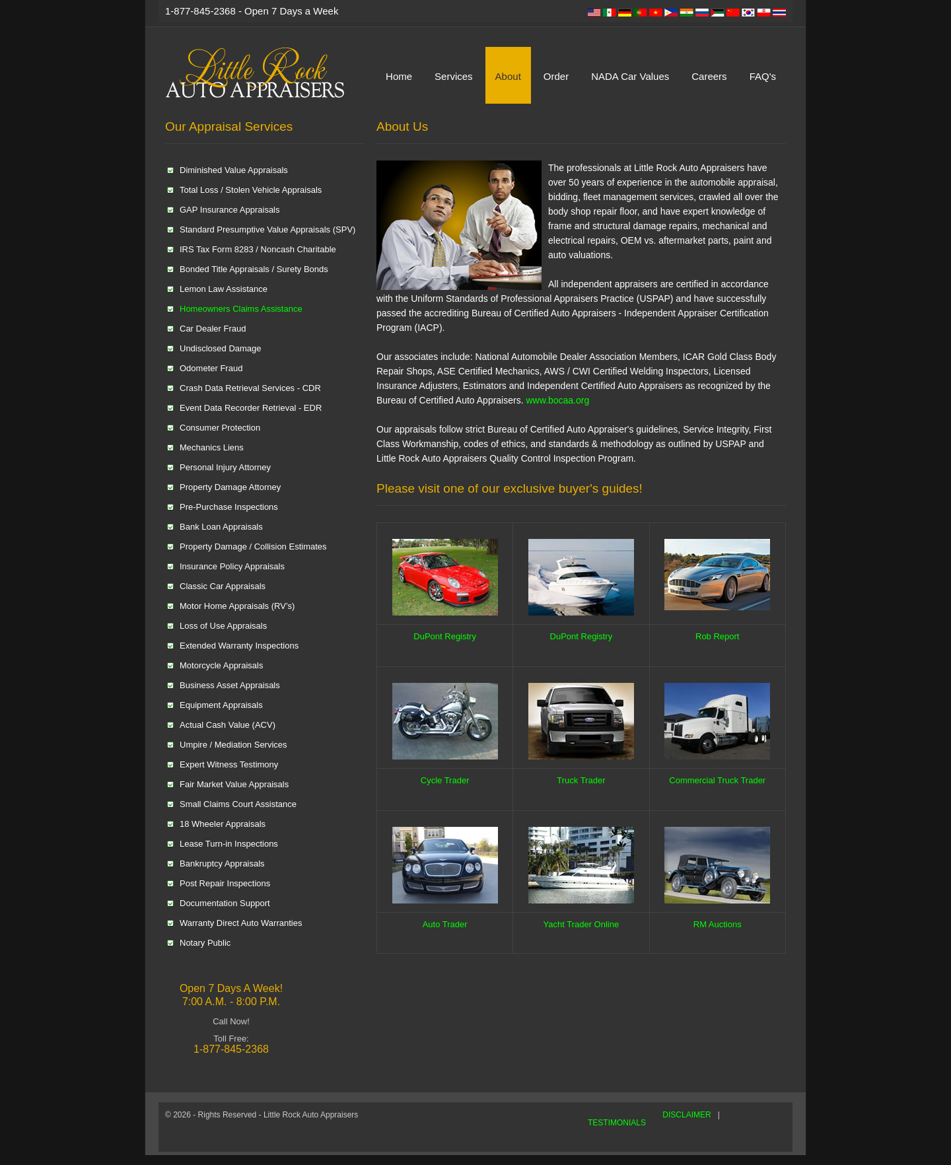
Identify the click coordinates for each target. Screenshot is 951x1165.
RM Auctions (717, 924)
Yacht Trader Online (581, 924)
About (508, 76)
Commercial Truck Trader (717, 780)
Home (399, 76)
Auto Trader (445, 924)
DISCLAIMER (686, 1114)
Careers (708, 76)
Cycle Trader (445, 780)
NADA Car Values (630, 76)
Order (556, 76)
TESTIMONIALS (617, 1122)
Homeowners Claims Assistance (241, 309)
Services (454, 76)
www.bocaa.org (557, 400)
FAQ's (763, 76)
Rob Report (717, 636)
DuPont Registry (444, 636)
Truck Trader (581, 780)
